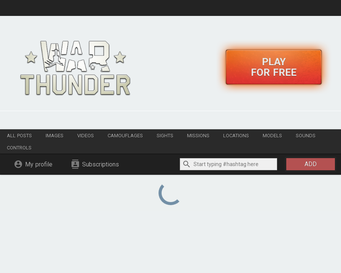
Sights (165, 135)
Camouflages (125, 135)
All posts (19, 135)
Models (272, 135)
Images (54, 135)
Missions (198, 135)
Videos (85, 135)
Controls (19, 148)
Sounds (306, 135)
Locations (236, 135)
